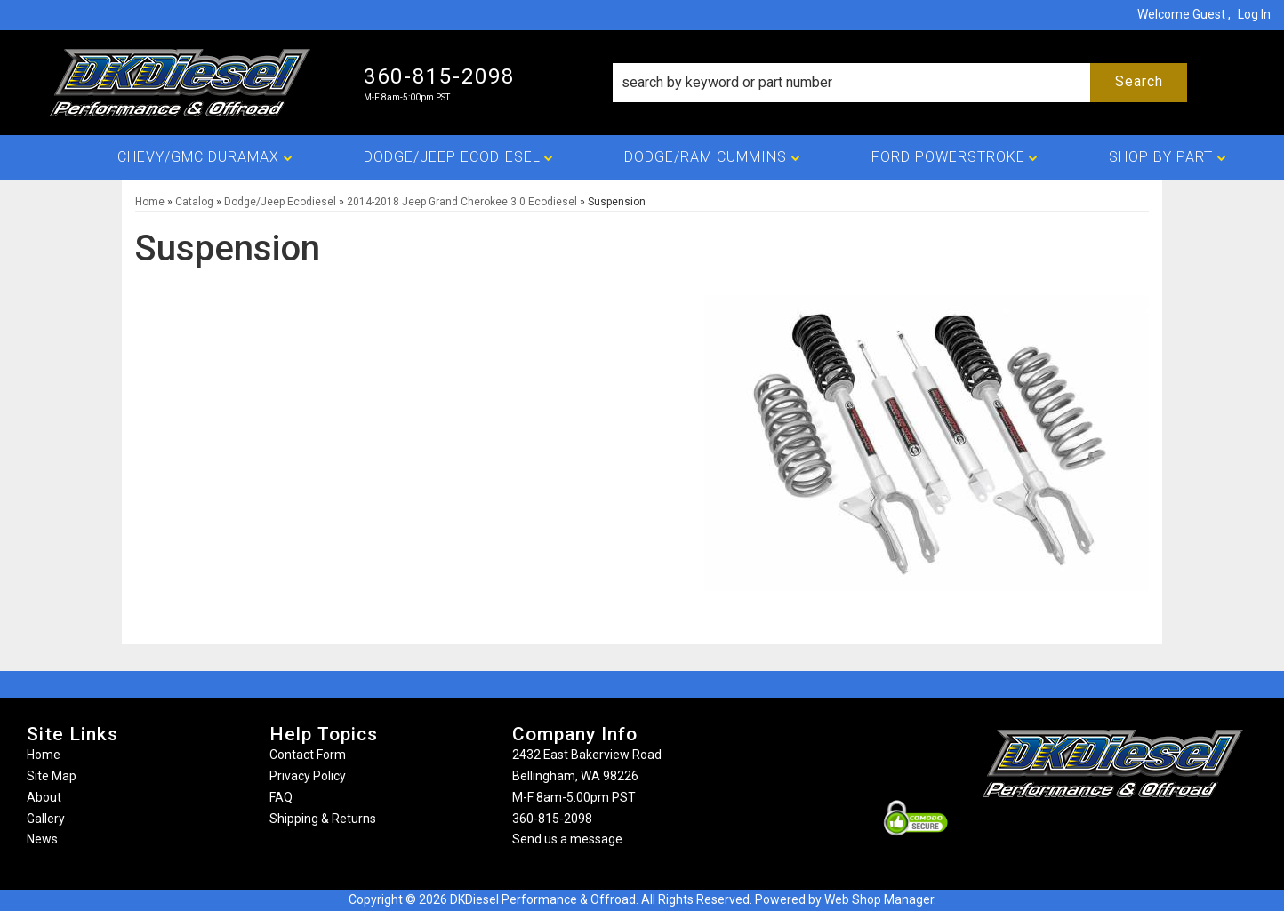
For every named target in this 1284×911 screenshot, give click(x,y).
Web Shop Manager (879, 899)
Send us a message (567, 839)
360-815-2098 (552, 818)
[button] (900, 82)
